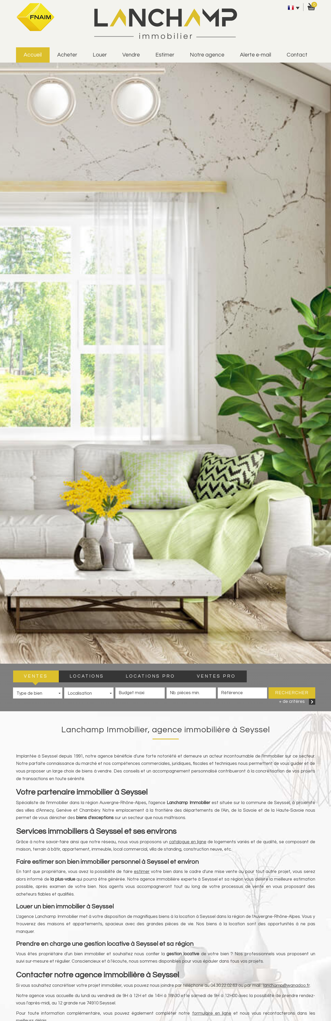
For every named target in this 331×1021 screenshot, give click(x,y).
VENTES (36, 676)
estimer (164, 55)
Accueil (33, 55)
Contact (297, 55)
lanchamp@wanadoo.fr (286, 985)
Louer (100, 55)
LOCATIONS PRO (150, 676)
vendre (131, 55)
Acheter (67, 55)
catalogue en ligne (187, 842)
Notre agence (207, 55)
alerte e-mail (255, 55)
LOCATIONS (87, 676)
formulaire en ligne (211, 1013)
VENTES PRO (216, 676)
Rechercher (291, 692)
